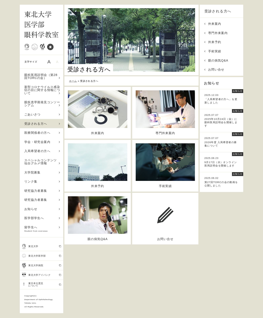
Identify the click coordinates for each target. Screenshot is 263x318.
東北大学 (41, 246)
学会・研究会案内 (42, 142)
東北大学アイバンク (41, 275)
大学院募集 (42, 172)
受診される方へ (42, 123)
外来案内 (212, 23)
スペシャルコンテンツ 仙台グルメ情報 (42, 162)
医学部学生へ (42, 218)
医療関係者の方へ (42, 132)
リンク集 (42, 181)
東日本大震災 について (41, 284)
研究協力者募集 (42, 190)
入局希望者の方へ (42, 151)
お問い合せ (214, 69)
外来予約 (212, 42)
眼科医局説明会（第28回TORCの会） (42, 76)
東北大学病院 (41, 265)
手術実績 (212, 51)
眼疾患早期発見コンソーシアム (42, 104)
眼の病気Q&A (216, 60)
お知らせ (42, 209)
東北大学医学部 (41, 255)
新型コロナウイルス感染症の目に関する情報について (42, 90)
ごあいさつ (42, 114)
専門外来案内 (216, 33)
